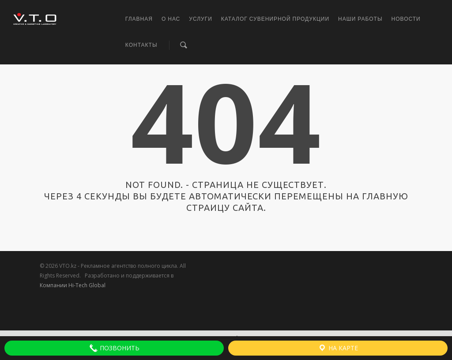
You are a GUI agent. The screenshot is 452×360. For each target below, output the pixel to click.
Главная (139, 18)
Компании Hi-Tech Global (72, 285)
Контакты (141, 45)
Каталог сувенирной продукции (275, 18)
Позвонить (114, 348)
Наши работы (360, 18)
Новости (406, 18)
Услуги (200, 18)
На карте (338, 348)
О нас (171, 18)
